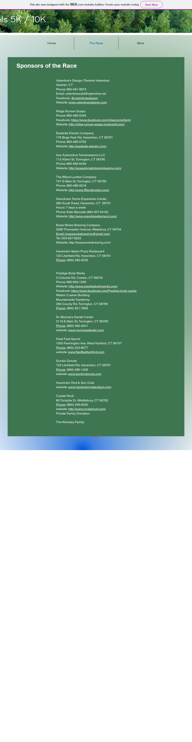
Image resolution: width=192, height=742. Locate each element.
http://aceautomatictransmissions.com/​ (95, 168)
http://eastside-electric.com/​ (87, 146)
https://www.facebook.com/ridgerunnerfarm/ (101, 120)
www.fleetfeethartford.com (86, 352)
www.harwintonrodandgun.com (89, 387)
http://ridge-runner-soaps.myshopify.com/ (97, 124)
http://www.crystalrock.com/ (87, 409)
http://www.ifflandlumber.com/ (89, 190)
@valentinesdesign (84, 98)
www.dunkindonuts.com (84, 374)
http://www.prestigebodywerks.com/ (93, 286)
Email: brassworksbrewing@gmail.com (83, 234)
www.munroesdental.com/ (86, 330)
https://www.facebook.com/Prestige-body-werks (104, 291)
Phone (60, 260)
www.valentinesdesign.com (88, 102)
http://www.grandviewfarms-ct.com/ (93, 216)
